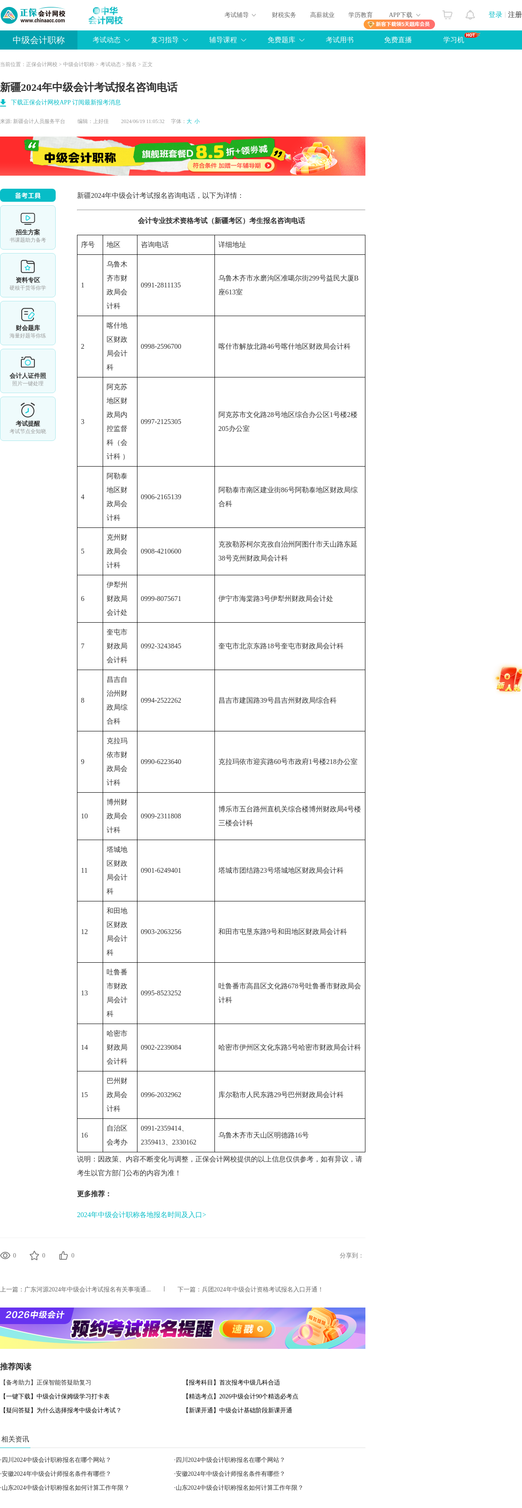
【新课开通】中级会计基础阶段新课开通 (237, 1410)
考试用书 (340, 39)
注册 (515, 14)
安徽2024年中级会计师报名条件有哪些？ (56, 1474)
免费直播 (398, 39)
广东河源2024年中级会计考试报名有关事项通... (87, 1289)
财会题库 (27, 323)
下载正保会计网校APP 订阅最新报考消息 (66, 102)
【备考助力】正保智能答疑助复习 (45, 1382)
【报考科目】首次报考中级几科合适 (231, 1382)
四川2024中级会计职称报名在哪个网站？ (56, 1460)
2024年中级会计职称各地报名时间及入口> (141, 1214)
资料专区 (27, 275)
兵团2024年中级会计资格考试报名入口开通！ (263, 1289)
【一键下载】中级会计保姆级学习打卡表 (55, 1396)
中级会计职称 (39, 40)
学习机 (461, 37)
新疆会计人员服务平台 (39, 121)
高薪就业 (322, 15)
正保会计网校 (41, 64)
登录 (495, 14)
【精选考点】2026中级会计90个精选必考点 (240, 1396)
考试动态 (110, 64)
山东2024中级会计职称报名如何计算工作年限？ (66, 1488)
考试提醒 (27, 418)
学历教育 (360, 15)
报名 (131, 64)
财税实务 (284, 15)
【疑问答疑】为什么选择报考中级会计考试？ (61, 1410)
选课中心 (27, 227)
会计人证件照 (27, 371)
